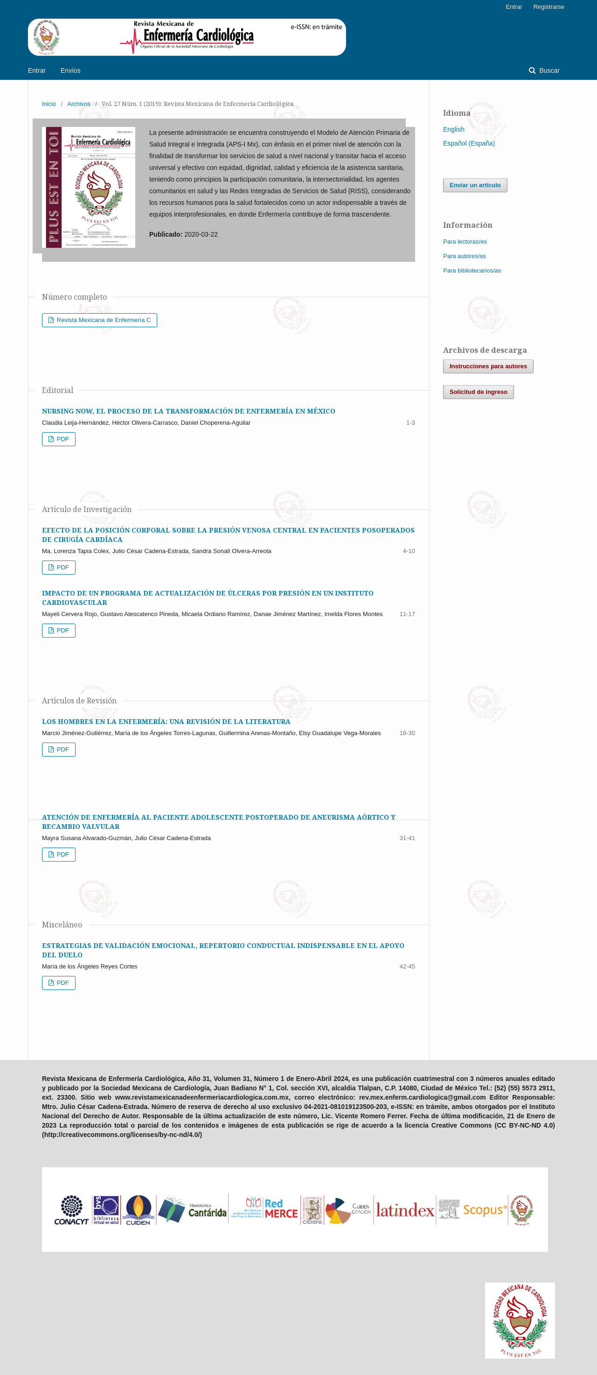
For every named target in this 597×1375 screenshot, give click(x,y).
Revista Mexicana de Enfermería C (103, 319)
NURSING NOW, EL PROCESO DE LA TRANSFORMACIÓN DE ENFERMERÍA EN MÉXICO (188, 411)
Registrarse (549, 6)
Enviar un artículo (475, 185)
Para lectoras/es (465, 241)
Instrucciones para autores (488, 366)
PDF (62, 438)
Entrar (37, 70)
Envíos (71, 70)
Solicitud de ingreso (478, 391)
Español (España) (469, 143)
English (454, 129)
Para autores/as (464, 256)
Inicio (49, 103)
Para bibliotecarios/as (472, 270)
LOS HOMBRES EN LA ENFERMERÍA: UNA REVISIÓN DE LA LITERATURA (166, 721)
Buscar (549, 70)
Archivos (78, 103)
